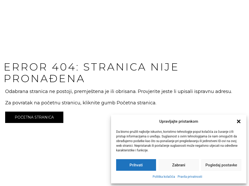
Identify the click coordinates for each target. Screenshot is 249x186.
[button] (238, 121)
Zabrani (178, 165)
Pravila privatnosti (190, 177)
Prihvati (136, 165)
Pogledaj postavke (221, 165)
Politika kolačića (164, 177)
